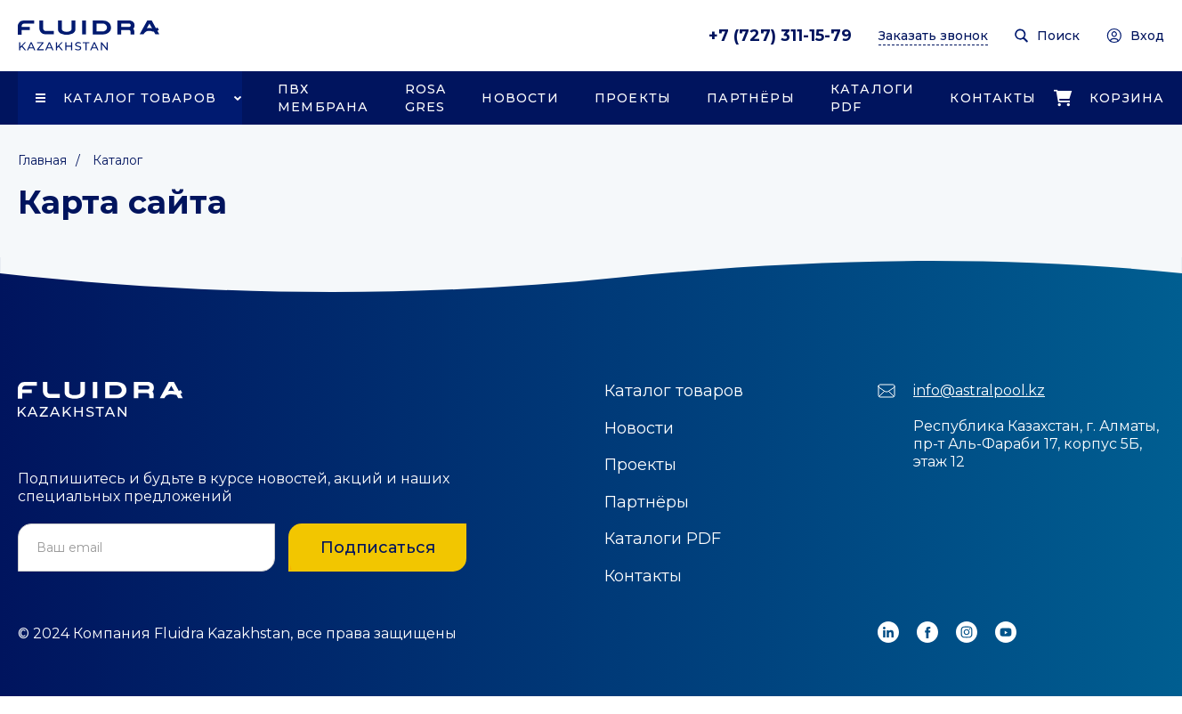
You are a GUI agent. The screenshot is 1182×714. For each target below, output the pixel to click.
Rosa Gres (426, 98)
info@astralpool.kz (979, 390)
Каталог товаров (139, 98)
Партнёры (751, 98)
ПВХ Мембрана (323, 98)
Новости (520, 98)
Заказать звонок (933, 36)
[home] (88, 35)
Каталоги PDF (872, 98)
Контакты (993, 98)
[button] (130, 98)
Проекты (633, 98)
